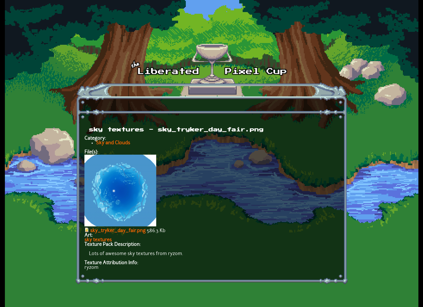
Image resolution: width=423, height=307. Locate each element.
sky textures (98, 240)
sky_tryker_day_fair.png (118, 231)
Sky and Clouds (113, 143)
